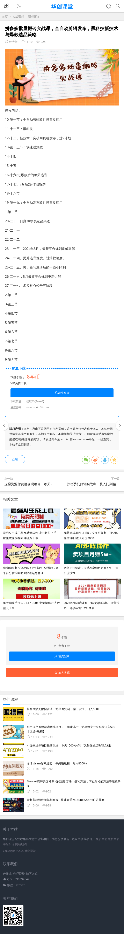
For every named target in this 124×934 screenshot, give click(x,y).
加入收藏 (62, 673)
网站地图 (21, 844)
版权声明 (113, 839)
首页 (5, 17)
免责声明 (101, 839)
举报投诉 (8, 844)
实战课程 (18, 17)
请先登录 (62, 393)
